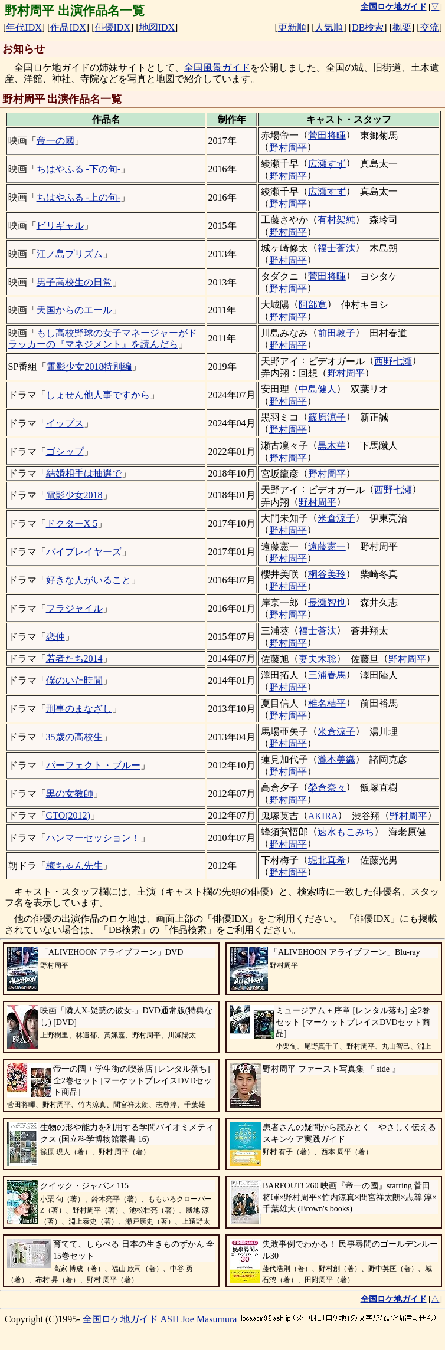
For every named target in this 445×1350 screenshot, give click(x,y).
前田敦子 (336, 333)
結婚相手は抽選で (84, 473)
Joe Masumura (209, 1319)
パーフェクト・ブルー (93, 765)
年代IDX (23, 27)
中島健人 (317, 389)
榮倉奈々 (327, 788)
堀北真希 (327, 860)
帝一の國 (55, 141)
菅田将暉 (327, 135)
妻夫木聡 (317, 659)
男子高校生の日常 (74, 282)
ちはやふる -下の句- (79, 169)
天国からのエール (74, 310)
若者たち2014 (74, 658)
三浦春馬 (327, 675)
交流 (429, 27)
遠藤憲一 (327, 546)
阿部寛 (313, 305)
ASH (170, 1319)
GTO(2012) (68, 815)
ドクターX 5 (72, 523)
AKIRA (323, 816)
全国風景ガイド (217, 68)
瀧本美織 (336, 759)
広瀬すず (327, 164)
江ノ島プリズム (70, 254)
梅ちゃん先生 (74, 865)
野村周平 (288, 148)
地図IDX (157, 27)
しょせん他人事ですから (98, 395)
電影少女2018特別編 (89, 367)
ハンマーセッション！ (93, 838)
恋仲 (55, 637)
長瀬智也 (327, 602)
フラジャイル (74, 608)
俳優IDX (112, 27)
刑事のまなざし (79, 709)
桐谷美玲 (327, 574)
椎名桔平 (327, 703)
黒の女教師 (69, 794)
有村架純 (336, 220)
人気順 (329, 27)
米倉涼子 (336, 518)
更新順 (292, 27)
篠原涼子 (327, 417)
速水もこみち (346, 832)
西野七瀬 (393, 361)
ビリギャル (60, 226)
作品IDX (68, 27)
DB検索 (368, 27)
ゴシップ (65, 451)
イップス (65, 423)
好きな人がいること (88, 580)
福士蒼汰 (336, 248)
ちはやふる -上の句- (79, 197)
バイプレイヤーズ (84, 552)
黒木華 (332, 446)
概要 (401, 27)
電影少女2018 (74, 495)
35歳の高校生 (74, 737)
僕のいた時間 (74, 680)
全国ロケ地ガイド (120, 1319)
